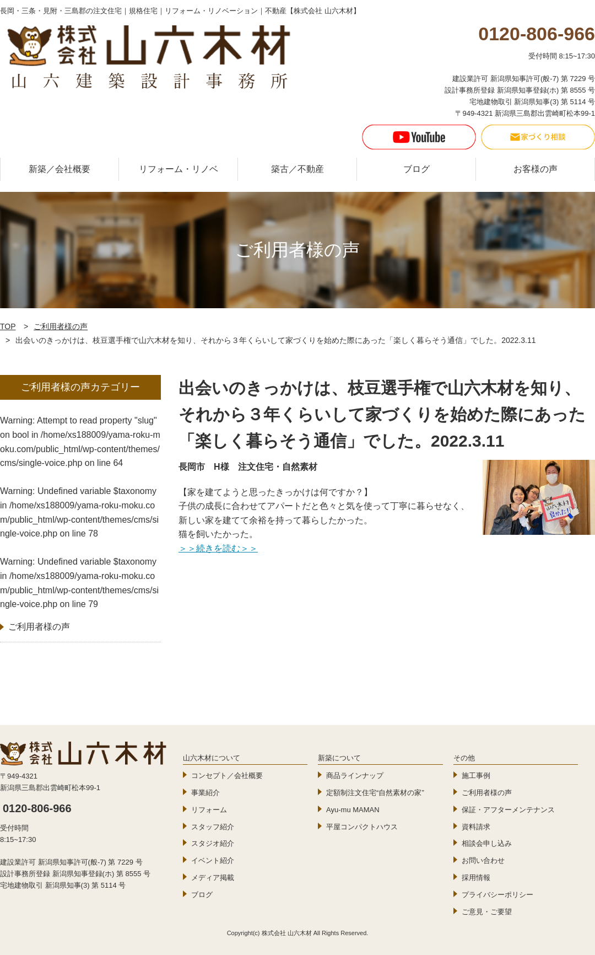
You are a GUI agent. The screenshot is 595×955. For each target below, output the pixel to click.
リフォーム (209, 810)
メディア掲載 (212, 877)
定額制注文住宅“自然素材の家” (375, 792)
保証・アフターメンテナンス (508, 810)
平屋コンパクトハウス (362, 827)
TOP (8, 326)
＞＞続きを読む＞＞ (218, 548)
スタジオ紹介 (212, 843)
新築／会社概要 (59, 169)
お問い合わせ (483, 860)
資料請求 (476, 827)
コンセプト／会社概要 (227, 775)
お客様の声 (535, 169)
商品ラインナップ (354, 775)
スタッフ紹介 (212, 827)
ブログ (416, 169)
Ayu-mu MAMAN (353, 810)
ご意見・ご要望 (487, 912)
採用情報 (476, 877)
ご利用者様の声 (61, 326)
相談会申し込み (487, 843)
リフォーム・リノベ (178, 169)
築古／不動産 (297, 169)
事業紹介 (205, 792)
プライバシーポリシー (497, 894)
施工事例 (476, 775)
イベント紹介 (212, 860)
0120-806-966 (37, 808)
